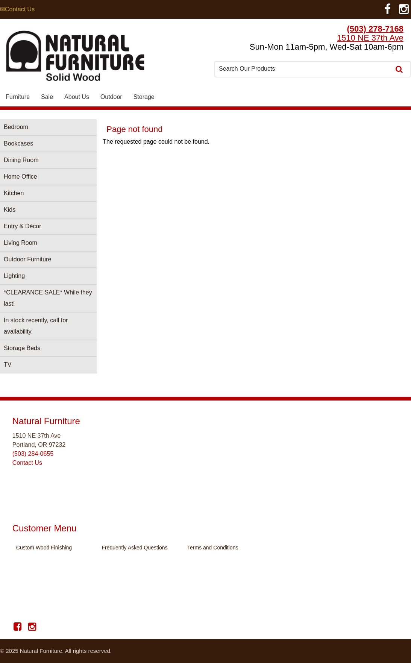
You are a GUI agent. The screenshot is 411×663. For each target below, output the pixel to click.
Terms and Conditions (212, 548)
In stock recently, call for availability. (36, 326)
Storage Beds (22, 348)
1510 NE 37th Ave (370, 37)
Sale (47, 97)
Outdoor (111, 97)
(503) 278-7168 (375, 28)
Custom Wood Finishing (44, 548)
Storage (144, 97)
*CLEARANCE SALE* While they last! (48, 298)
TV (7, 364)
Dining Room (21, 160)
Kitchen (14, 193)
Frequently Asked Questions (134, 548)
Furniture (18, 97)
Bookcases (18, 143)
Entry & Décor (22, 226)
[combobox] (303, 69)
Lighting (14, 276)
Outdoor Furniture (27, 259)
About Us (76, 97)
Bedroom (16, 127)
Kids (9, 209)
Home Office (20, 176)
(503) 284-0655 (32, 454)
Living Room (20, 243)
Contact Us (27, 463)
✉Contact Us (17, 9)
